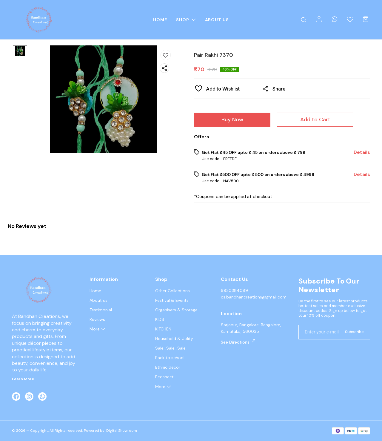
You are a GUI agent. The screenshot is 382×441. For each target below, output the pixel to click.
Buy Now (232, 119)
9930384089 (234, 290)
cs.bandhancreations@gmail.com (253, 297)
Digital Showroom (121, 430)
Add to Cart (315, 119)
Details (362, 152)
